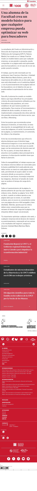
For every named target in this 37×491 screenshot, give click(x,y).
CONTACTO (5, 423)
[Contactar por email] (8, 438)
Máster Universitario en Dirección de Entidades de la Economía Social (18, 384)
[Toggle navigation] (3, 5)
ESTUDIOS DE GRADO (7, 368)
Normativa (4, 362)
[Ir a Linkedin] (28, 459)
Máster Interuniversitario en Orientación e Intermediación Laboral (17, 392)
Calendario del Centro (7, 357)
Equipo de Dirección (7, 350)
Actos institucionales (5, 42)
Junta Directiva (5, 351)
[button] (28, 1)
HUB (3, 363)
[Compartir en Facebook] (10, 236)
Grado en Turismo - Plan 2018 (9, 375)
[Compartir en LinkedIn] (2, 236)
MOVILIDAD (5, 399)
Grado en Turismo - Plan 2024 (9, 376)
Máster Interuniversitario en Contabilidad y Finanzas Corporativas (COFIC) (17, 390)
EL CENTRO (5, 348)
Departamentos (5, 360)
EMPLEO (4, 418)
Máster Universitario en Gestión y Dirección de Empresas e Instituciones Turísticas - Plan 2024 (15, 387)
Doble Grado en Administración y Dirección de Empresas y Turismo (17, 370)
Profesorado (5, 358)
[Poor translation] (6, 468)
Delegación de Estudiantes (8, 355)
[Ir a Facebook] (8, 459)
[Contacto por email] (33, 344)
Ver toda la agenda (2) (32, 330)
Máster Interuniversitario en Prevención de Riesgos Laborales (16, 394)
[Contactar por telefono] (3, 344)
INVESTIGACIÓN (6, 402)
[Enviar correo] (14, 236)
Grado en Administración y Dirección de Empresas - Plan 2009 (16, 371)
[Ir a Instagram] (18, 459)
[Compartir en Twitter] (6, 236)
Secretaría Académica (7, 353)
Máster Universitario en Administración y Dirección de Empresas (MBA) (17, 382)
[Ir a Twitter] (13, 459)
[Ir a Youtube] (23, 459)
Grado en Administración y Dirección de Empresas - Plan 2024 (16, 373)
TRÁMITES (4, 415)
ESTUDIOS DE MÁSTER (7, 379)
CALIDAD (4, 417)
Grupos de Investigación (8, 404)
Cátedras (4, 405)
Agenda (4, 413)
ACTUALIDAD (5, 410)
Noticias (4, 411)
